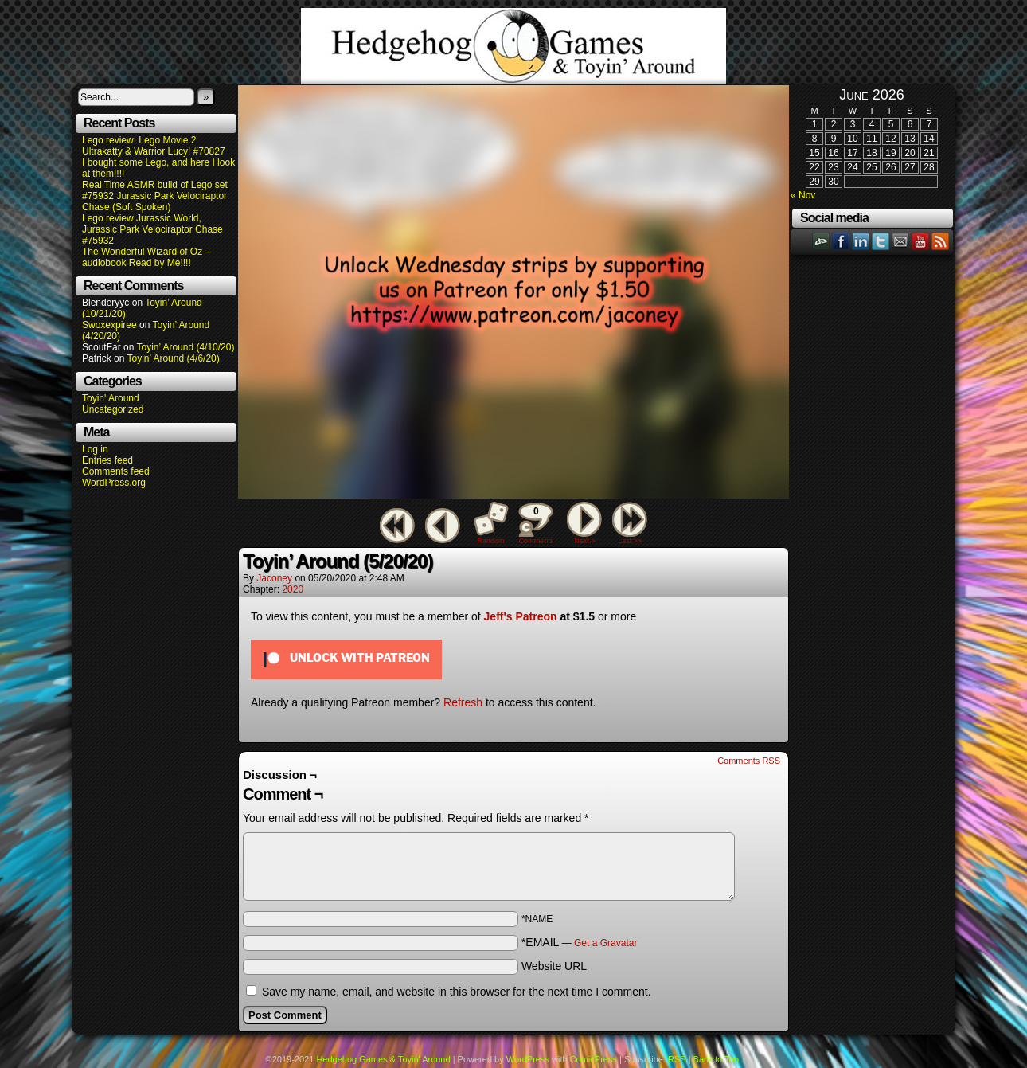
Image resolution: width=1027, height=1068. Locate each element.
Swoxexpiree (109, 325)
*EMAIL (579, 942)
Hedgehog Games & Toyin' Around (513, 46)
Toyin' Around (110, 398)
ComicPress (593, 1059)
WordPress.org (114, 482)
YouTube (921, 241)
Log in (95, 449)
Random (491, 541)
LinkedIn (861, 241)
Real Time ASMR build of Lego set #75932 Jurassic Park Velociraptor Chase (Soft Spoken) (155, 196)
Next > (584, 541)
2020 (292, 589)
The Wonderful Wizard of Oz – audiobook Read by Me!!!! (146, 257)
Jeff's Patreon (520, 616)
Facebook (841, 241)
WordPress (527, 1059)
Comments (535, 523)
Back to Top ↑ (719, 1059)
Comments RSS (748, 760)
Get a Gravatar (605, 943)
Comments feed (116, 471)
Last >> (630, 541)
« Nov (803, 195)
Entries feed (107, 460)
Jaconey (274, 578)
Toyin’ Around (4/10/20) (186, 347)
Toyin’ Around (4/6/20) (173, 358)
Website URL (554, 966)
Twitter (881, 241)
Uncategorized (112, 409)
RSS (941, 241)
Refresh (462, 702)
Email (901, 241)
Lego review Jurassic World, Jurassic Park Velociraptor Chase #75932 (152, 229)
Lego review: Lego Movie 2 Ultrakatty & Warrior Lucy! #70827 (153, 146)
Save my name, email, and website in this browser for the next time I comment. (456, 991)
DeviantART (821, 241)
